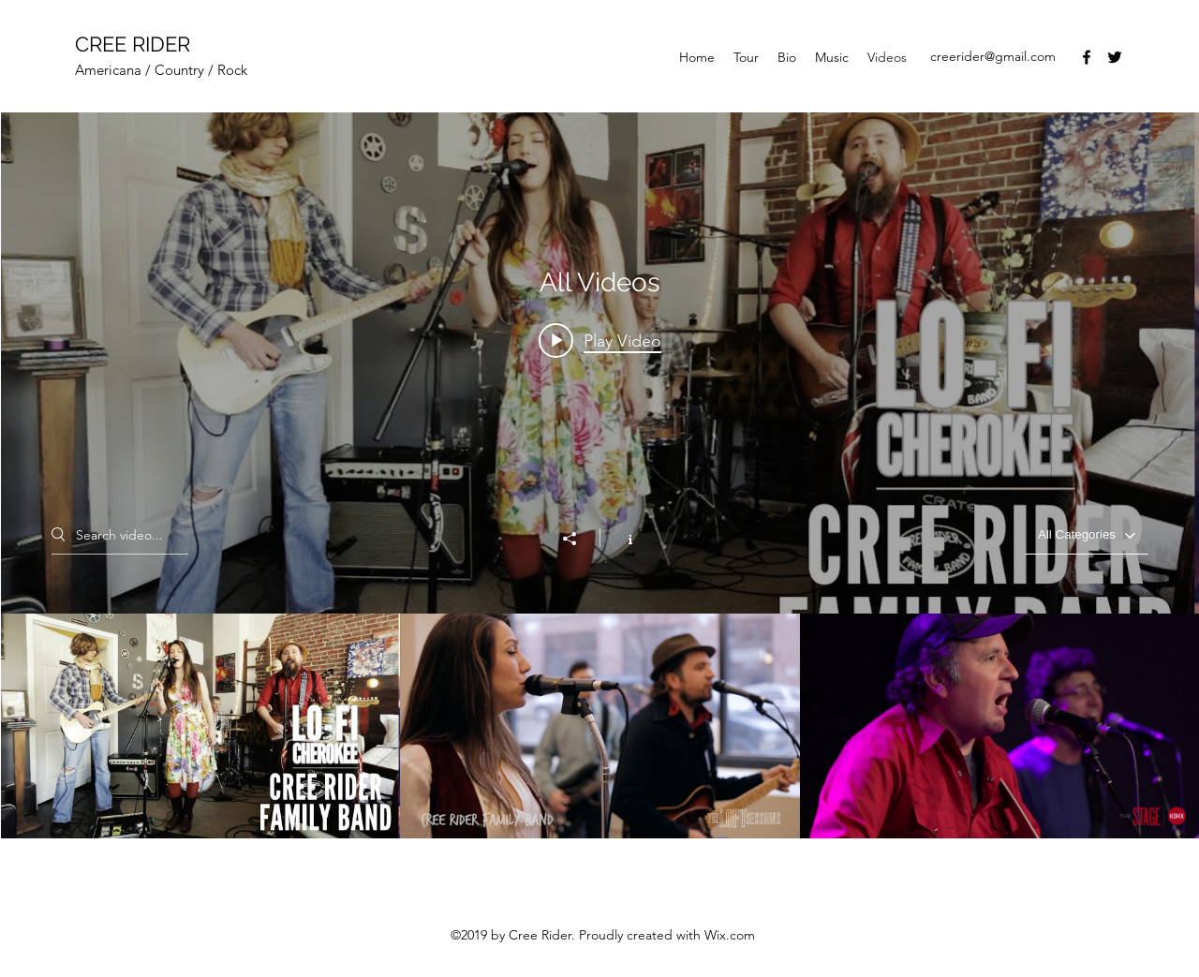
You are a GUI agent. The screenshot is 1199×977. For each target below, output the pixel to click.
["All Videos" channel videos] (600, 726)
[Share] (579, 538)
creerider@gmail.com (993, 56)
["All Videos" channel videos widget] (600, 475)
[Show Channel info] (621, 537)
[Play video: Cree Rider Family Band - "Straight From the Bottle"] (600, 340)
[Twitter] (1114, 57)
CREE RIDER (132, 44)
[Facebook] (1086, 57)
